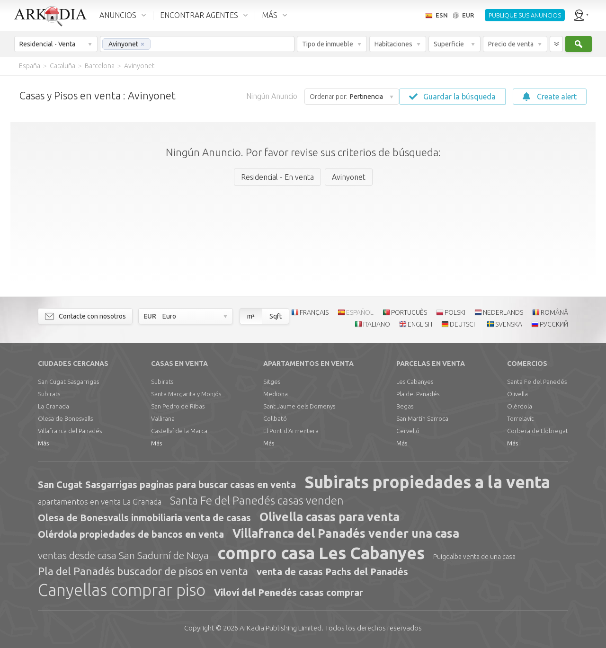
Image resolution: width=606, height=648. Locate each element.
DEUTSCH (464, 324)
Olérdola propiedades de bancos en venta (131, 534)
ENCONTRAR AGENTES (199, 15)
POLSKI (455, 312)
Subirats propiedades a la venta (427, 481)
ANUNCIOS (117, 15)
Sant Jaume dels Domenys (299, 406)
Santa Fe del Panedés (537, 381)
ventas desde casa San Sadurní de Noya (123, 555)
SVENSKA (508, 324)
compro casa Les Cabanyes (321, 552)
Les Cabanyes (414, 381)
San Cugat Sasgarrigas (68, 381)
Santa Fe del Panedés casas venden (257, 500)
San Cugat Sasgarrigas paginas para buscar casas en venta (167, 484)
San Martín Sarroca (422, 418)
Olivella (517, 394)
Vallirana (163, 418)
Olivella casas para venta (329, 517)
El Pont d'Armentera (291, 430)
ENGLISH (420, 324)
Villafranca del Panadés (70, 430)
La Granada (53, 406)
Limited (280, 628)
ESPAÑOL (360, 312)
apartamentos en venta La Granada (99, 501)
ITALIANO (376, 324)
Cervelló (407, 430)
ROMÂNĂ (554, 312)
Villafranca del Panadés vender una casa (345, 533)
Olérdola (519, 406)
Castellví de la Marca (179, 430)
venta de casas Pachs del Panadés (332, 571)
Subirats (49, 394)
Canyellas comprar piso (121, 589)
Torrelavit (520, 418)
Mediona (275, 394)
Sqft (275, 316)
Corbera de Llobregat (537, 430)
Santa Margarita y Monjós (186, 394)
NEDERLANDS (503, 312)
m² (251, 316)
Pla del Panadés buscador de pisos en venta (143, 571)
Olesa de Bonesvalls (65, 418)
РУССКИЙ (554, 324)
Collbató (275, 418)
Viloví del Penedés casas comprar (288, 592)
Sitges (271, 381)
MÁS (269, 15)
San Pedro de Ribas (178, 406)
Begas (404, 406)
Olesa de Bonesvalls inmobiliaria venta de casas (144, 517)
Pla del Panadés (417, 394)
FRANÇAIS (314, 312)
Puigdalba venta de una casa (474, 556)
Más (43, 443)
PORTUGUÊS (409, 312)
